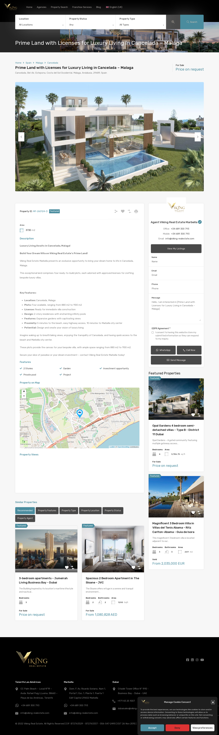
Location (24, 19)
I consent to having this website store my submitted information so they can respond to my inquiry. (177, 335)
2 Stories (28, 368)
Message (156, 298)
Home (29, 7)
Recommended (25, 510)
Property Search (59, 7)
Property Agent (25, 518)
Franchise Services (82, 7)
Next (198, 136)
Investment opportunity (116, 368)
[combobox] (40, 25)
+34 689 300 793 (180, 228)
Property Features (47, 510)
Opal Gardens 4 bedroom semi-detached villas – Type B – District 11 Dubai (175, 430)
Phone (155, 284)
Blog (98, 7)
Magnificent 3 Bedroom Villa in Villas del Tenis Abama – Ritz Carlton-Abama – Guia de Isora (173, 528)
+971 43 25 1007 (126, 701)
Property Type (127, 19)
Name (154, 257)
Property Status (78, 19)
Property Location (90, 510)
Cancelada (52, 62)
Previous (21, 136)
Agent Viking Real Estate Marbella (176, 222)
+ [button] (24, 391)
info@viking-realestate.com (179, 238)
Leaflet (112, 447)
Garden (67, 368)
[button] (212, 704)
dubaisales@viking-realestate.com (135, 708)
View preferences (203, 730)
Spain (28, 62)
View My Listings (176, 248)
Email (154, 271)
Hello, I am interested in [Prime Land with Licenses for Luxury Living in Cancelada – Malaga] (176, 310)
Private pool (29, 374)
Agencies (41, 7)
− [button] (24, 396)
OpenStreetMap (124, 447)
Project (67, 374)
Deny (177, 730)
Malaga (39, 62)
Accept (152, 730)
